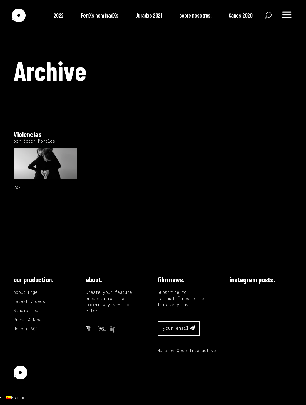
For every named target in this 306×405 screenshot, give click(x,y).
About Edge (26, 292)
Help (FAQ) (26, 328)
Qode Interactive (196, 350)
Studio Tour (27, 310)
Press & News (28, 319)
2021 (18, 187)
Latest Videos (29, 301)
